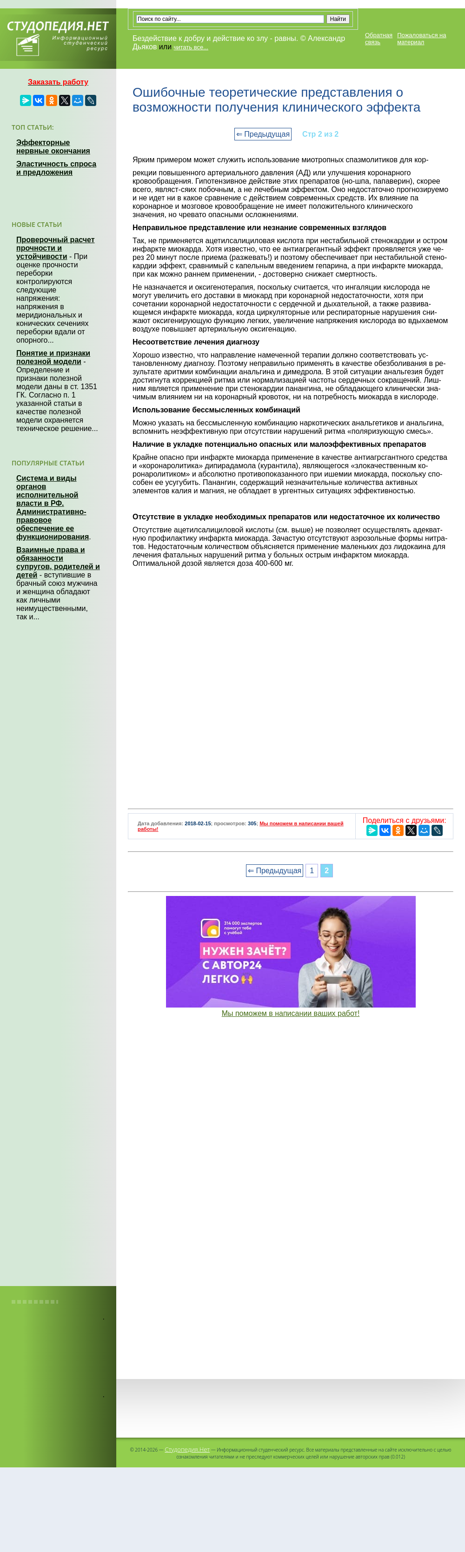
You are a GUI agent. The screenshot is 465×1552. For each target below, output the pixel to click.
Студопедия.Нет (187, 1449)
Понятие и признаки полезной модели (53, 357)
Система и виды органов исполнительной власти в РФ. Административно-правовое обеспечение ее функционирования (52, 507)
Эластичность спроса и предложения (56, 168)
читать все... (191, 47)
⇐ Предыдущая (263, 134)
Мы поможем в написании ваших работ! (291, 1013)
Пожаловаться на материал (421, 39)
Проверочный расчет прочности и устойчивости (55, 248)
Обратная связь (378, 39)
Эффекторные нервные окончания (53, 147)
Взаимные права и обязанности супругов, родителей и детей (58, 562)
